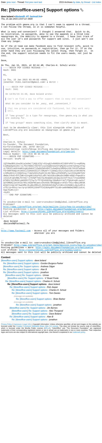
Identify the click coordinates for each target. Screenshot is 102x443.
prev (9, 2)
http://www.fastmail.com (15, 276)
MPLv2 (47, 379)
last (40, 2)
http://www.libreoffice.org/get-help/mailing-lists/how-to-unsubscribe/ (47, 247)
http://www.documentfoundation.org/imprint (49, 180)
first (27, 2)
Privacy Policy (6, 375)
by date (76, 2)
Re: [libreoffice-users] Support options (42, 9)
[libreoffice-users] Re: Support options (21, 317)
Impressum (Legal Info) (22, 375)
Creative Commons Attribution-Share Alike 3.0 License (37, 377)
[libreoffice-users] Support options (17, 311)
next (13, 2)
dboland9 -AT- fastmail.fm (28, 16)
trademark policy (79, 383)
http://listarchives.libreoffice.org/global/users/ (52, 253)
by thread (85, 2)
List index (96, 2)
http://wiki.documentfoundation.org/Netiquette (66, 250)
